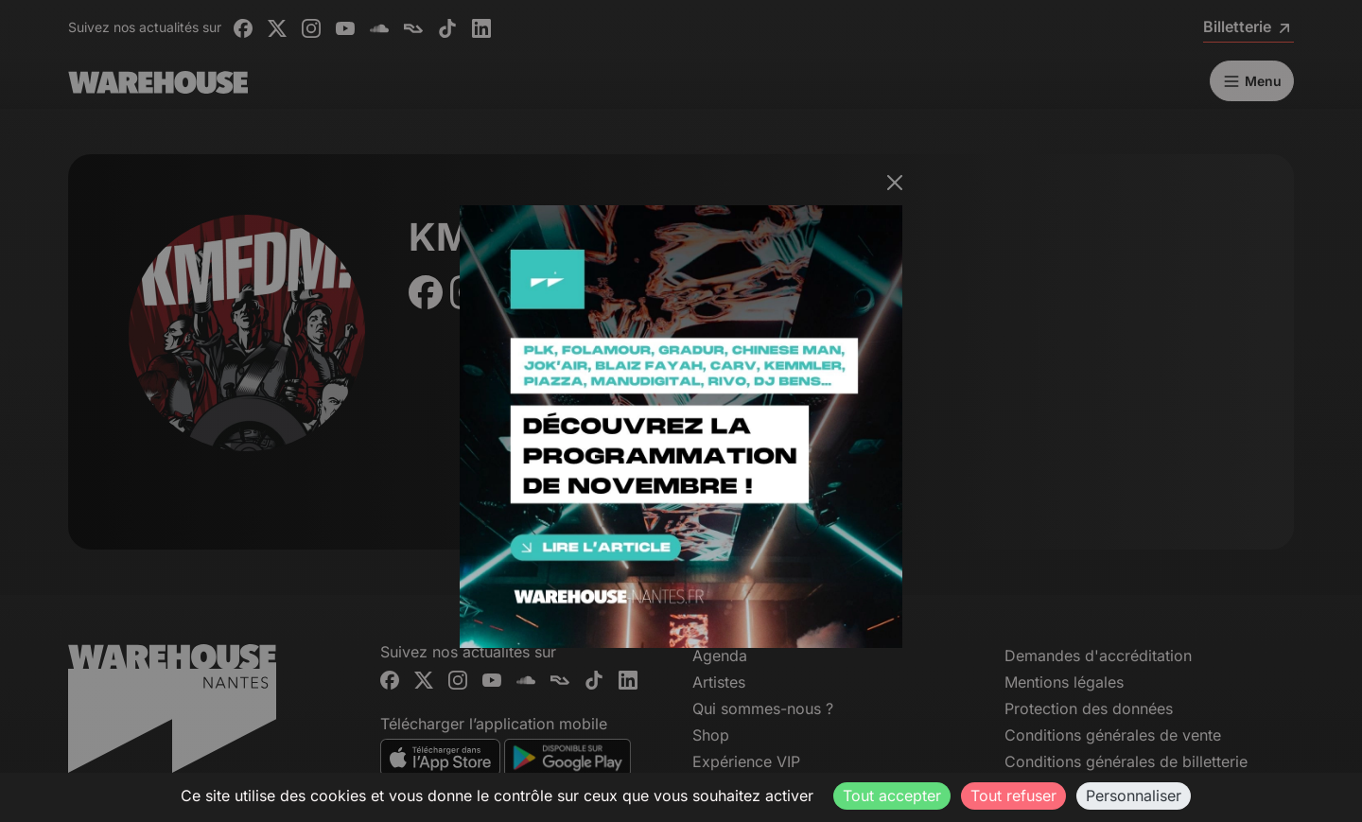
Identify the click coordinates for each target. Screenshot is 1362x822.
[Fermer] (895, 182)
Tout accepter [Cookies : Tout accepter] (892, 795)
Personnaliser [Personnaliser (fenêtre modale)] (1133, 795)
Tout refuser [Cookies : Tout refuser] (1013, 795)
